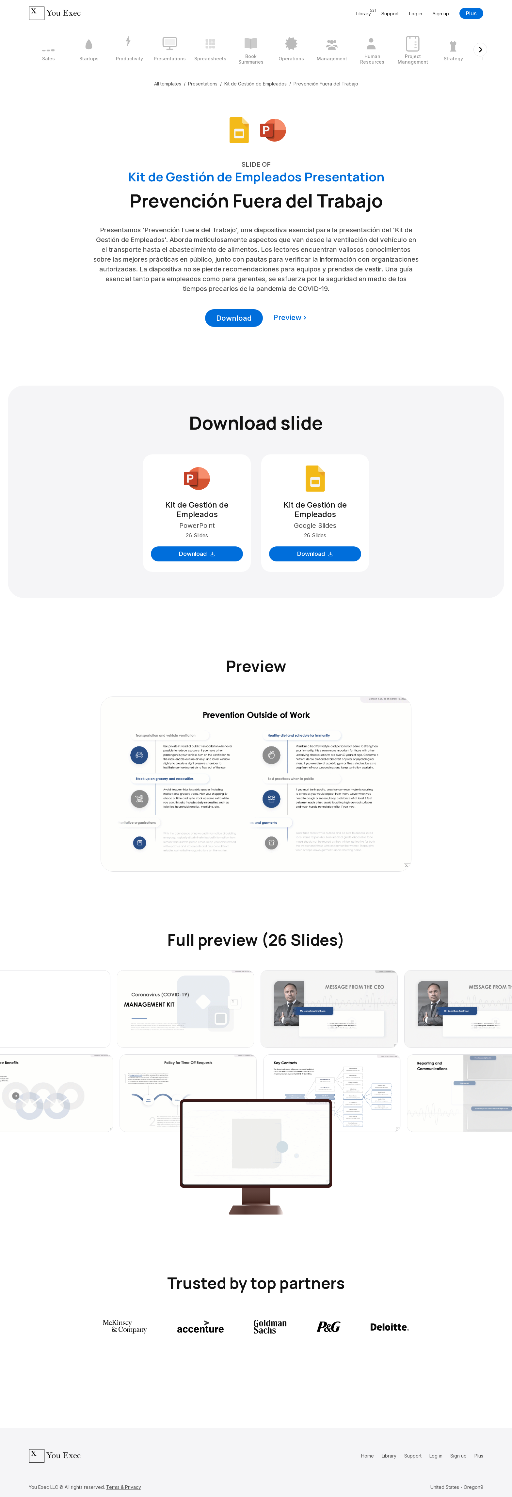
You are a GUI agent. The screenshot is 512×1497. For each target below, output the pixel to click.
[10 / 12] (412, 49)
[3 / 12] (129, 49)
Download (234, 318)
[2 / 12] (88, 49)
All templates (167, 83)
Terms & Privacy (123, 1487)
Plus (471, 13)
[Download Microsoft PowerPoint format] (273, 129)
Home (367, 1456)
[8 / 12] (331, 49)
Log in (415, 13)
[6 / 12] (250, 49)
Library (389, 1456)
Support (390, 13)
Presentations (202, 83)
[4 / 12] (169, 49)
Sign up (441, 13)
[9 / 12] (372, 49)
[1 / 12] (48, 49)
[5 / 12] (210, 49)
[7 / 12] (291, 49)
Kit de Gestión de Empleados (255, 83)
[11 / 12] (453, 49)
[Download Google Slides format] (239, 129)
